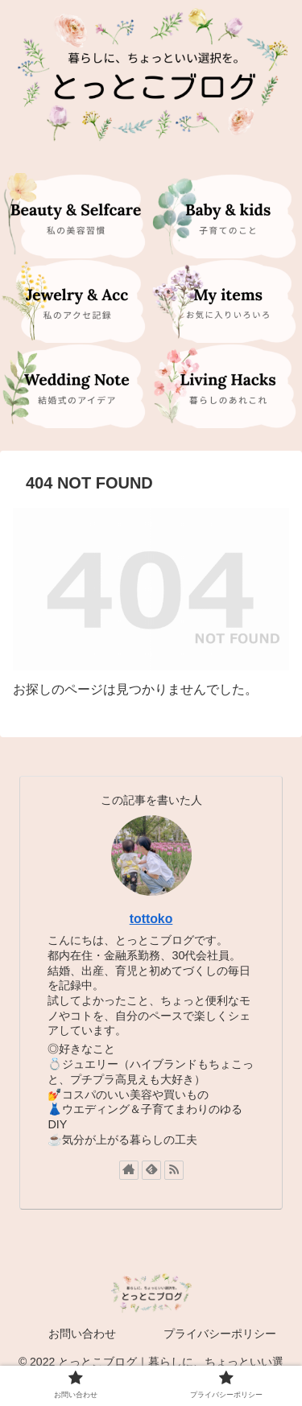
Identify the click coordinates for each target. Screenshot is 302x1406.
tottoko (151, 919)
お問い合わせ (82, 1333)
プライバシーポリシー (219, 1333)
